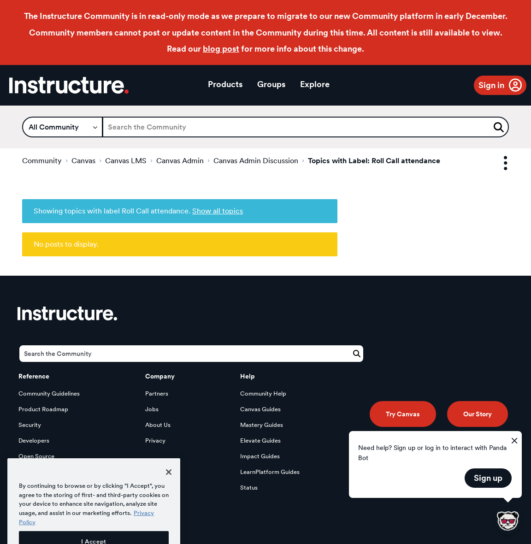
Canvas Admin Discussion (255, 160)
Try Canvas (403, 414)
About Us (158, 424)
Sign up (488, 478)
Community (42, 160)
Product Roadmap (43, 409)
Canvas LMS (126, 160)
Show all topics (217, 211)
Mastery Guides (261, 424)
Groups (271, 84)
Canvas (83, 160)
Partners (156, 393)
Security (29, 424)
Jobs (152, 409)
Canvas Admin (180, 160)
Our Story (477, 414)
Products (225, 84)
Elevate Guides (260, 440)
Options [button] (497, 163)
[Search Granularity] (62, 127)
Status (249, 487)
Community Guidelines (49, 393)
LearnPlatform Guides (270, 471)
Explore (315, 84)
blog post (221, 48)
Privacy (155, 440)
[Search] (305, 127)
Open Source (36, 456)
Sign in (491, 85)
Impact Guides (260, 456)
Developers (33, 440)
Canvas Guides (260, 409)
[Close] (169, 485)
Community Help (263, 393)
